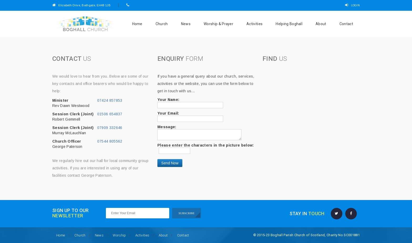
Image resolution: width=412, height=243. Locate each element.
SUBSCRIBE (187, 213)
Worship (119, 235)
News (185, 24)
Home (137, 24)
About (321, 24)
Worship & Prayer (218, 24)
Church (162, 24)
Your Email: (168, 113)
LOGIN (352, 5)
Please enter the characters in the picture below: (205, 145)
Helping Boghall (289, 24)
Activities (254, 24)
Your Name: (168, 100)
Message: (166, 127)
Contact (346, 24)
